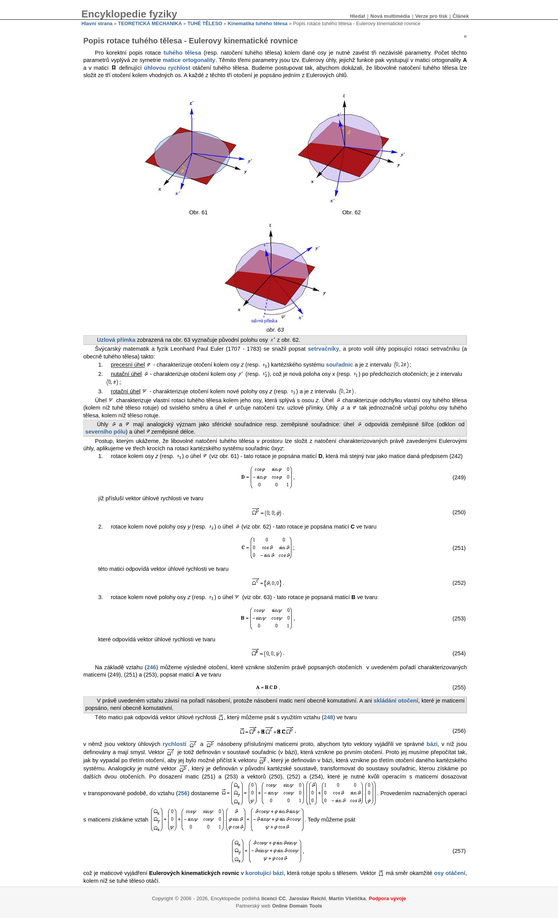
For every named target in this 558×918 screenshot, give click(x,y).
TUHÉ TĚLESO (205, 23)
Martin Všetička (347, 898)
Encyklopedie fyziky (129, 14)
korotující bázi (264, 873)
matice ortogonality (189, 60)
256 (182, 793)
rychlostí (174, 744)
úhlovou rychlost (167, 68)
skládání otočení (396, 701)
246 (151, 667)
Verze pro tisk (431, 16)
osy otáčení (449, 873)
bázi (432, 744)
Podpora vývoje (387, 898)
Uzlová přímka (116, 340)
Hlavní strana (96, 23)
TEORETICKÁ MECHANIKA (150, 23)
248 (328, 717)
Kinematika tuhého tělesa (258, 23)
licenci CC (274, 898)
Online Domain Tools (297, 906)
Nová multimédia (390, 16)
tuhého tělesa (182, 53)
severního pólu (105, 432)
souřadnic (339, 365)
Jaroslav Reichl (307, 898)
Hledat (357, 16)
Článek (461, 16)
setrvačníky (323, 349)
